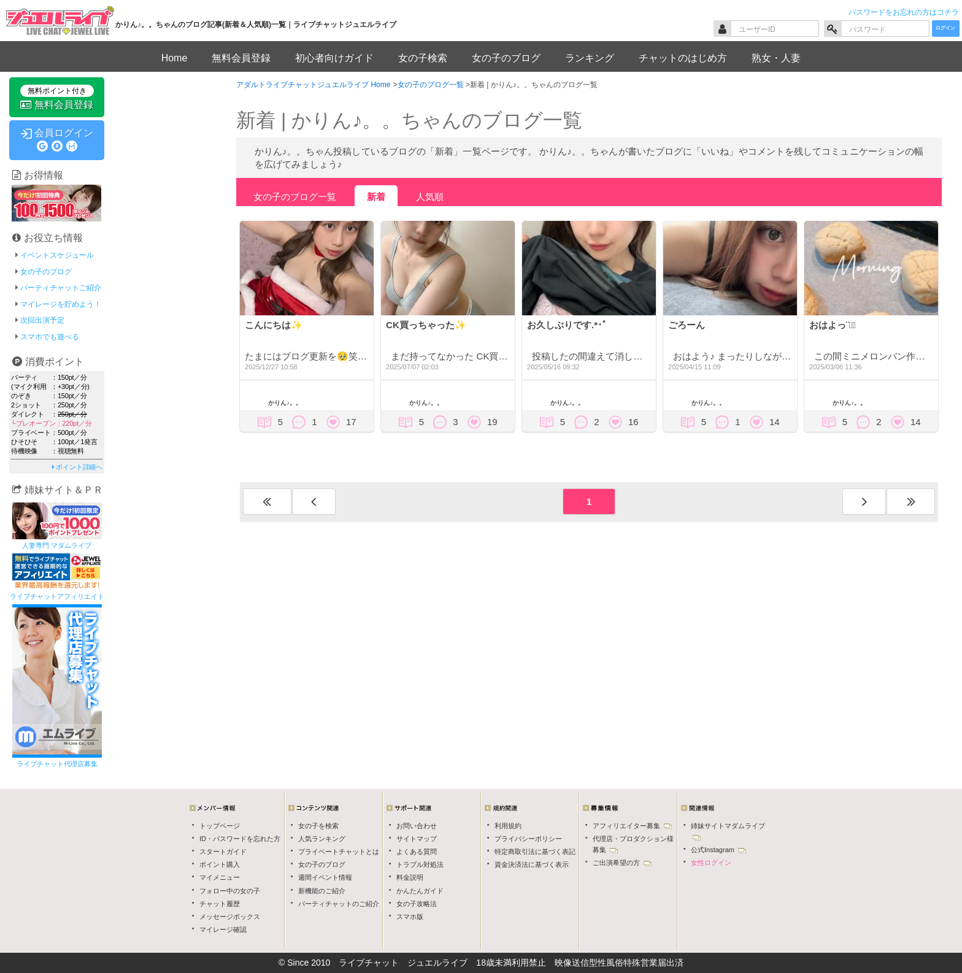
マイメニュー (219, 877)
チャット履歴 (219, 903)
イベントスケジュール (57, 255)
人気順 (430, 196)
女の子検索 (422, 58)
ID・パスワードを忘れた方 (239, 838)
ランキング (589, 58)
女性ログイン (711, 862)
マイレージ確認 (223, 929)
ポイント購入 (219, 864)
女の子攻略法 (416, 903)
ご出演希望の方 (622, 862)
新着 (376, 196)
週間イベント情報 (325, 877)
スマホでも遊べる (49, 337)
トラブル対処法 (420, 864)
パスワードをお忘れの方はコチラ (903, 12)
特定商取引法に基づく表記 (534, 851)
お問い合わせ (416, 825)
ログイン (945, 28)
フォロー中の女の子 (229, 890)
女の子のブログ (506, 58)
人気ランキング (321, 838)
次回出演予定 (42, 320)
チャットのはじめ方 (683, 58)
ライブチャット (369, 962)
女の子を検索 (318, 825)
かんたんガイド (420, 890)
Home (174, 58)
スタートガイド (223, 851)
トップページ (219, 825)
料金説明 (409, 877)
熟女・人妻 (776, 58)
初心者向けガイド (334, 58)
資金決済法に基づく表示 (531, 864)
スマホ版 (409, 916)
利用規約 (507, 825)
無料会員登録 (241, 58)
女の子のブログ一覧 (294, 196)
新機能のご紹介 (321, 890)
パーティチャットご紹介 (60, 287)
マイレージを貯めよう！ (60, 304)
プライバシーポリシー (528, 838)
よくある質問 (416, 851)
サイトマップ (416, 838)
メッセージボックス (229, 916)
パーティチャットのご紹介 (338, 903)
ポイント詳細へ (77, 467)
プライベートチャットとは (338, 851)
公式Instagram (718, 849)
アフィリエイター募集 (632, 825)
